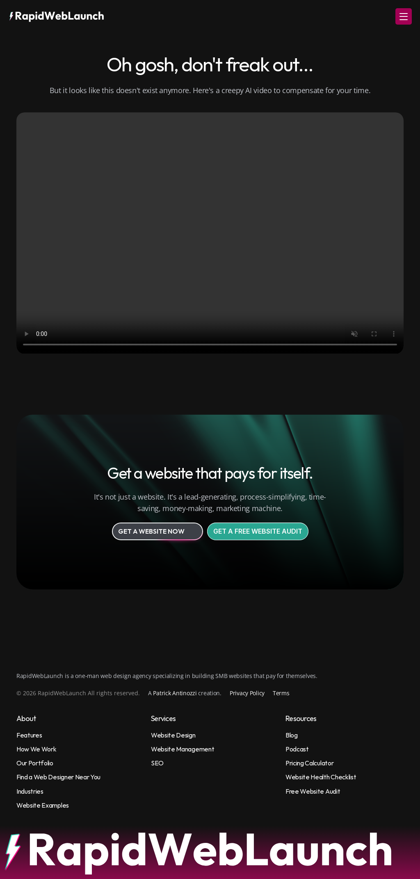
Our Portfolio (34, 763)
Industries (29, 791)
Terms (281, 693)
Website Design (173, 735)
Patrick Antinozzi (174, 693)
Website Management (182, 749)
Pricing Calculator (309, 763)
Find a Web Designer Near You (58, 777)
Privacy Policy (247, 693)
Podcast (297, 749)
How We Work (36, 749)
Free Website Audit (312, 791)
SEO (157, 763)
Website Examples (42, 805)
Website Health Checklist (320, 777)
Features (29, 735)
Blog (291, 735)
